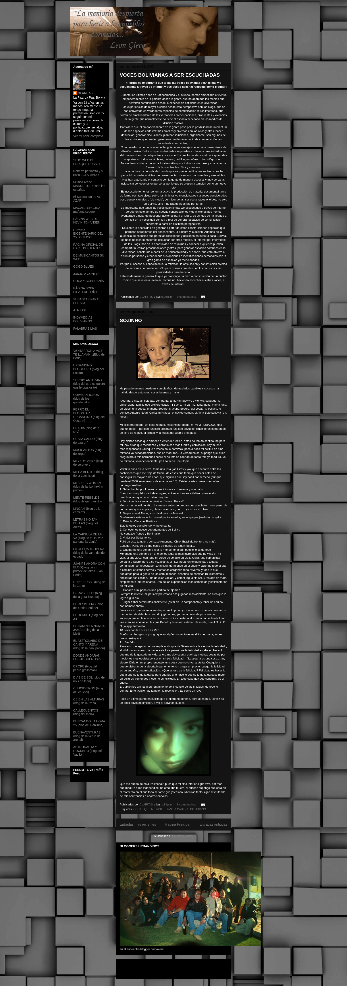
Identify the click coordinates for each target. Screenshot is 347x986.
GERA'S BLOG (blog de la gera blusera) (87, 595)
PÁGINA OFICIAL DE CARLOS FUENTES (88, 246)
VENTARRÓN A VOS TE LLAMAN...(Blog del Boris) (89, 354)
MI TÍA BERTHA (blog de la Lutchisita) (88, 473)
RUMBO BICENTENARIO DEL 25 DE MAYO (88, 233)
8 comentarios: (187, 804)
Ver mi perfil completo (88, 136)
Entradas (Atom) (182, 836)
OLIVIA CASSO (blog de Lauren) (87, 440)
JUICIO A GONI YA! (86, 274)
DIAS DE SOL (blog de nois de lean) (89, 679)
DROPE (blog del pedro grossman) (85, 668)
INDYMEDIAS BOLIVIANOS (83, 319)
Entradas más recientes (138, 824)
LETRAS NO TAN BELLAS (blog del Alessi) (85, 523)
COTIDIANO (198, 809)
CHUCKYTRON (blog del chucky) (88, 690)
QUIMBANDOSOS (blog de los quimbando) (86, 398)
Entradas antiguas (213, 824)
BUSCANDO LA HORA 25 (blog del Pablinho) (89, 723)
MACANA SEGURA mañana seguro (86, 209)
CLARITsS (85, 93)
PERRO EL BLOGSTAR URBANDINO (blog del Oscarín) (89, 415)
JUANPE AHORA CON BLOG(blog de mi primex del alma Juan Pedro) (89, 569)
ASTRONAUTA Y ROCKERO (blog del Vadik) (87, 750)
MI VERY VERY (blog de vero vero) (88, 462)
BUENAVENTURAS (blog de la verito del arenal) (87, 736)
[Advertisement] (146, 967)
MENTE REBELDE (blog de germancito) (87, 499)
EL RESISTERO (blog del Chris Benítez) (88, 606)
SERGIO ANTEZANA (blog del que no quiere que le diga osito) (89, 383)
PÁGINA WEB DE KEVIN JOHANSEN (86, 220)
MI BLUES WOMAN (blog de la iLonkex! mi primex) (88, 486)
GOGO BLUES (83, 266)
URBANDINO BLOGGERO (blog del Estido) (88, 369)
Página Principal (177, 824)
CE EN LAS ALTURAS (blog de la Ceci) (88, 701)
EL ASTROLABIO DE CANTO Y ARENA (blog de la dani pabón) (89, 644)
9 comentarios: (187, 296)
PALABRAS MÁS (85, 328)
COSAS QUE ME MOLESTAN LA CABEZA (160, 809)
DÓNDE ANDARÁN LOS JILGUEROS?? (87, 657)
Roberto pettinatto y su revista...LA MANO (88, 173)
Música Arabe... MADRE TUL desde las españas (89, 185)
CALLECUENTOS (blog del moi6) (85, 712)
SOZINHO (131, 320)
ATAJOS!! (80, 310)
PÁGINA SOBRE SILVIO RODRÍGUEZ (87, 290)
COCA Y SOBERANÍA (88, 281)
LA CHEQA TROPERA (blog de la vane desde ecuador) (89, 552)
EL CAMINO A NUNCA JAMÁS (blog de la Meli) (88, 629)
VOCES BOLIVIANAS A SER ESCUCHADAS (170, 75)
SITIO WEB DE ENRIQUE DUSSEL (87, 162)
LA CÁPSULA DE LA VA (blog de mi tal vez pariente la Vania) (88, 538)
